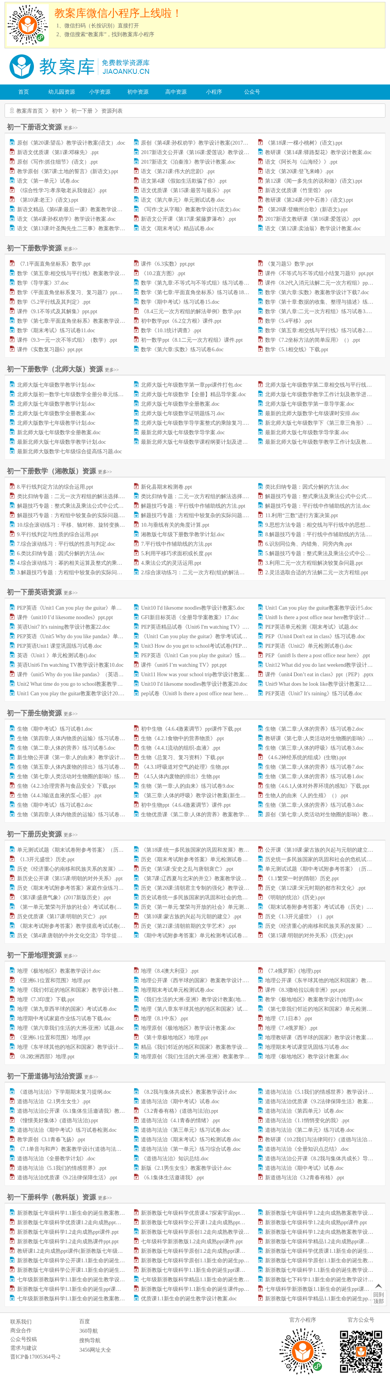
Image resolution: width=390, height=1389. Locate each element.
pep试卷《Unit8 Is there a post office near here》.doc (199, 693)
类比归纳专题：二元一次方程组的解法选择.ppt (71, 496)
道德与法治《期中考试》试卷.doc (180, 1101)
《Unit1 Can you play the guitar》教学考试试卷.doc (198, 636)
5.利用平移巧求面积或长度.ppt (176, 553)
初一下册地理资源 (42, 955)
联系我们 (21, 1322)
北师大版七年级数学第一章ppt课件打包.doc (191, 385)
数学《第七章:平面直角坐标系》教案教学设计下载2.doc (82, 321)
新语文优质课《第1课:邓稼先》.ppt (58, 152)
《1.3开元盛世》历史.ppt (46, 859)
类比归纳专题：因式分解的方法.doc (307, 487)
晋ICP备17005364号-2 (35, 1357)
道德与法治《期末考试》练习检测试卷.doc (191, 1139)
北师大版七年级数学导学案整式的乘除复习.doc (196, 423)
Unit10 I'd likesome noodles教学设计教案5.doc (193, 608)
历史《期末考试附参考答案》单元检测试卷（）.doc (201, 859)
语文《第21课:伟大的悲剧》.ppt (177, 171)
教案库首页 (29, 111)
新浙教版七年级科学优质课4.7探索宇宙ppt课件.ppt (200, 1213)
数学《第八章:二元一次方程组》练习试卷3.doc (319, 311)
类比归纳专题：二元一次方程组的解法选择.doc (196, 496)
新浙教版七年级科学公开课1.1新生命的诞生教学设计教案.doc (89, 1260)
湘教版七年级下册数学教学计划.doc (183, 534)
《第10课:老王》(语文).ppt (47, 200)
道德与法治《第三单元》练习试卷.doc (185, 1130)
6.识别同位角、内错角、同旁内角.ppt (308, 544)
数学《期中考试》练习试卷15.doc (180, 302)
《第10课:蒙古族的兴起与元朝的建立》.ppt (191, 916)
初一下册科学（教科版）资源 (59, 1197)
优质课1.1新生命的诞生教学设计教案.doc (189, 1298)
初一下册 (82, 111)
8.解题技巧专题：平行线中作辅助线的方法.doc (319, 534)
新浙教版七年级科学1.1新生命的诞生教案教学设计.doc (81, 1213)
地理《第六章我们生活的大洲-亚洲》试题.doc (70, 1028)
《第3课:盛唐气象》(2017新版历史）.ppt (64, 897)
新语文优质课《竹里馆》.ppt (298, 190)
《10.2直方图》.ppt (163, 273)
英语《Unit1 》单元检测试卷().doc (56, 655)
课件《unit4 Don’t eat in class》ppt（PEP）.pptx (319, 674)
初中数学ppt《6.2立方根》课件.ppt (181, 321)
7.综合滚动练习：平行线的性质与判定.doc (66, 544)
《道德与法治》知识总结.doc (175, 1158)
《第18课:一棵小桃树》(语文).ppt (303, 143)
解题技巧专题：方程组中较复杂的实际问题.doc (196, 515)
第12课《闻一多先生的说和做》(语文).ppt (313, 181)
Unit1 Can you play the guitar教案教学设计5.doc (318, 608)
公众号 (252, 92)
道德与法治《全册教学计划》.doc (56, 1158)
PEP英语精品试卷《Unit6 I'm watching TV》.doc (196, 627)
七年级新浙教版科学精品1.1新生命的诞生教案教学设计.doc (210, 1279)
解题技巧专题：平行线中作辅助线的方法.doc (317, 506)
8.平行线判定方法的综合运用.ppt (55, 487)
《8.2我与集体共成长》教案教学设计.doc (189, 1092)
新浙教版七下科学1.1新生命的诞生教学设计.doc (321, 1279)
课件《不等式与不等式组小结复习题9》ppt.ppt (319, 273)
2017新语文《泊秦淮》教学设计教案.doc (188, 162)
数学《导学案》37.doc (43, 283)
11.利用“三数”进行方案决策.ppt (301, 515)
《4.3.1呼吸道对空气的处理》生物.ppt (185, 767)
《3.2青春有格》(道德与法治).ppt (179, 1111)
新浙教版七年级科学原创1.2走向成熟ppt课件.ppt (197, 1251)
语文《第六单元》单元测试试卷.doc (183, 200)
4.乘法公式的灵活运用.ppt (171, 563)
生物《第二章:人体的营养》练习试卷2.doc (314, 729)
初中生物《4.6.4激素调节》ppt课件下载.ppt (191, 729)
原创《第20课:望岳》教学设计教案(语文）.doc (71, 143)
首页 (23, 92)
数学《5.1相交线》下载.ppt (296, 349)
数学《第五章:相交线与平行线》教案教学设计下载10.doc (83, 273)
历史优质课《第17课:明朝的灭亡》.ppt (62, 916)
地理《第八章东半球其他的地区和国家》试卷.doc (199, 1009)
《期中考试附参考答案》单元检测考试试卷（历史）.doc (207, 935)
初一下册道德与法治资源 (52, 1076)
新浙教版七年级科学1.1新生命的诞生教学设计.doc (323, 1270)
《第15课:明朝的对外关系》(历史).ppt (309, 935)
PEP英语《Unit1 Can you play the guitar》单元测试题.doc (82, 608)
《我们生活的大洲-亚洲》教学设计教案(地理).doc (199, 999)
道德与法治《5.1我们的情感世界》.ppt (62, 1168)
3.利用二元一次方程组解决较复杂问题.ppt (314, 563)
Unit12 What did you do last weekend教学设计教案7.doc (327, 665)
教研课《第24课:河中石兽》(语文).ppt (309, 200)
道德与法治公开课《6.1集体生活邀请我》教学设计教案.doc (86, 1111)
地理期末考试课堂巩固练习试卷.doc (307, 1047)
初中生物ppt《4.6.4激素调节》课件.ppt (185, 805)
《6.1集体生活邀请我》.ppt (172, 1177)
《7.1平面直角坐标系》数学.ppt (54, 264)
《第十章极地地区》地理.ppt (174, 1037)
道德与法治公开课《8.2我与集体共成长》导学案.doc (326, 1158)
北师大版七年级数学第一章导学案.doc (309, 404)
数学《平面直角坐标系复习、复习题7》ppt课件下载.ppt (82, 292)
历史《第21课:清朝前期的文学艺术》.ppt (188, 926)
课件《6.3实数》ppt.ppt (168, 264)
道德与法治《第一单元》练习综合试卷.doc (191, 1149)
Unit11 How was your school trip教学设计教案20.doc (199, 674)
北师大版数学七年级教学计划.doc (56, 423)
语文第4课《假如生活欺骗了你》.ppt (183, 181)
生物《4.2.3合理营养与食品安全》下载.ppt (66, 786)
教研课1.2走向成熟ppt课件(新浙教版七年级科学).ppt (77, 1251)
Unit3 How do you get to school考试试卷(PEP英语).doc (202, 646)
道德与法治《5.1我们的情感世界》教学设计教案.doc (326, 1092)
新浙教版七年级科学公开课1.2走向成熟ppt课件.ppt (200, 1222)
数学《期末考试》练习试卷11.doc (56, 330)
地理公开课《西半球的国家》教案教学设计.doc (196, 980)
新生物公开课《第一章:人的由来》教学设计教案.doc (78, 757)
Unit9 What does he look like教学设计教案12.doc (319, 684)
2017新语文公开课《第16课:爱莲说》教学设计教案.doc (205, 152)
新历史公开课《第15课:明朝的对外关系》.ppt (70, 878)
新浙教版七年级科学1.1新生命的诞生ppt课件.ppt (197, 1270)
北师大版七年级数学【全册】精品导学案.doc (193, 394)
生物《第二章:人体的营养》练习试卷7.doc (314, 767)
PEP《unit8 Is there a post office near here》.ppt (317, 655)
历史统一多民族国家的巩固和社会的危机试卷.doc (323, 859)
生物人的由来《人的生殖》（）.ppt (306, 795)
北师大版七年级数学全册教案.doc (180, 404)
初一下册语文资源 (42, 127)
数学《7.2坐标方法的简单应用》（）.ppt (312, 340)
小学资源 (99, 92)
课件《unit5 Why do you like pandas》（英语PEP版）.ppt (82, 674)
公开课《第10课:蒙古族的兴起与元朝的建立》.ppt (323, 850)
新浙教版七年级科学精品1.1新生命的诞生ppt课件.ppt (326, 1298)
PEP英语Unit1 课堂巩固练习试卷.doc (59, 646)
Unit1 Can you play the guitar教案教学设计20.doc (72, 693)
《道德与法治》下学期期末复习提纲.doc (64, 1092)
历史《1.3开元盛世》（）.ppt (299, 916)
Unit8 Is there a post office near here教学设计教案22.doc (327, 617)
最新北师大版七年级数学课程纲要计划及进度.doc (199, 442)
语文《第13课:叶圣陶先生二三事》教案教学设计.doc (78, 228)
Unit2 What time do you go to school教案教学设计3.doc (78, 684)
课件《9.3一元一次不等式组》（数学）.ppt (67, 340)
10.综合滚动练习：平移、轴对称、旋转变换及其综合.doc (83, 525)
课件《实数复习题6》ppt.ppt (50, 349)
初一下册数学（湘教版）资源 (59, 471)
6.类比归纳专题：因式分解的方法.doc (61, 553)
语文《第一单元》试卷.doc (48, 181)
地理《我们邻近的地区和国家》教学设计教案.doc (75, 990)
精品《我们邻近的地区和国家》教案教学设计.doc (199, 1047)
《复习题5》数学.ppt (289, 264)
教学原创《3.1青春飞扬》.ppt (51, 1139)
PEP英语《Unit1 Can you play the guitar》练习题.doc (200, 655)
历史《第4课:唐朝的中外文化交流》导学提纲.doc (74, 935)
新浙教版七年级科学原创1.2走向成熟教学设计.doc (199, 1232)
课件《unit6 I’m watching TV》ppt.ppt (184, 665)
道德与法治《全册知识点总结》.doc (307, 1149)
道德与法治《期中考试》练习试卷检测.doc (67, 1130)
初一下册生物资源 (42, 713)
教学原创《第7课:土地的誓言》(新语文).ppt (67, 171)
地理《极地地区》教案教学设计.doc (59, 971)
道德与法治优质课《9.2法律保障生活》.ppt (67, 1177)
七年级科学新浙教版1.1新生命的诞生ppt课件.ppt (321, 1289)
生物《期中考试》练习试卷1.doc (55, 729)
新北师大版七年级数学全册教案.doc (59, 432)
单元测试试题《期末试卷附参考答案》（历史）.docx (79, 850)
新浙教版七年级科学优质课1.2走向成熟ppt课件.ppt (76, 1222)
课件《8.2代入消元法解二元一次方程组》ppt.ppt (321, 283)
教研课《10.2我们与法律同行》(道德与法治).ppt (321, 1139)
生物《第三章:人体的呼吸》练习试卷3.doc (314, 748)
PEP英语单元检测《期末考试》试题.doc (311, 627)
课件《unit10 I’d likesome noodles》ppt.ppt (65, 617)
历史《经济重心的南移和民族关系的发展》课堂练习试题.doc (88, 869)
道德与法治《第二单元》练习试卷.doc (309, 1130)
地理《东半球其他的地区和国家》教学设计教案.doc (77, 1047)
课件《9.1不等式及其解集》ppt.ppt (57, 311)
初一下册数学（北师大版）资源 (63, 369)
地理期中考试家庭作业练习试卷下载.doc (64, 1018)
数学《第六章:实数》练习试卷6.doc (182, 349)
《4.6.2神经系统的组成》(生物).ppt (305, 757)
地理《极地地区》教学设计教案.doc (307, 1056)
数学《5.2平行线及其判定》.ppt (54, 302)
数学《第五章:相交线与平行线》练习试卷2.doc (319, 330)
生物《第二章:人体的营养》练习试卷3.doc (314, 805)
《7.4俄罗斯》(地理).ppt (293, 971)
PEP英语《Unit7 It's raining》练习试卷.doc (313, 693)
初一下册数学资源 (42, 248)
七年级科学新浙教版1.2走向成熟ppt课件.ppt (192, 1241)
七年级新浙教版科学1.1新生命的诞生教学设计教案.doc (81, 1279)
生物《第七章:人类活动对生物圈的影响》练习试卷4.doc (82, 776)
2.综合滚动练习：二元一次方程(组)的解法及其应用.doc (205, 572)
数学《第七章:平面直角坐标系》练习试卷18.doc (197, 292)
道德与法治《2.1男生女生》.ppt (54, 1101)
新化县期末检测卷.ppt (166, 487)
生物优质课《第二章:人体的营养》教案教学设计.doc (202, 814)
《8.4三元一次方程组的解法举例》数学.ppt (191, 311)
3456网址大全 (95, 1350)
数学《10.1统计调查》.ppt (171, 330)
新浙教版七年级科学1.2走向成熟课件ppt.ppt (68, 1241)
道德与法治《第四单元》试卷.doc (304, 1111)
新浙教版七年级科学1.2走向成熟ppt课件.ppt (316, 1222)
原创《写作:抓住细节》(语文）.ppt (57, 162)
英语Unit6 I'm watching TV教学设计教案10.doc (70, 665)
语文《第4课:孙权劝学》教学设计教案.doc (66, 219)
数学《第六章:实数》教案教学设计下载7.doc (317, 292)
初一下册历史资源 (42, 834)
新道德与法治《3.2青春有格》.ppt (304, 1177)
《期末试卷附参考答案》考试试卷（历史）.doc (320, 907)
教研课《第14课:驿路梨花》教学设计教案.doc (318, 152)
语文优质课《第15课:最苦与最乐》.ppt (185, 190)
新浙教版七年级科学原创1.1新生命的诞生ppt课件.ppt (202, 1260)
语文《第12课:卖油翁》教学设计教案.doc (313, 228)
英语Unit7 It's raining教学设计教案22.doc (63, 627)
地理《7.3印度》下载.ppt (46, 999)
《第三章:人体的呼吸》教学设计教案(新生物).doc (198, 795)
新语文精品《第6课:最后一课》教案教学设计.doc (74, 209)
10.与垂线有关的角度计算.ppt (175, 525)
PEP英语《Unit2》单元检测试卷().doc (308, 646)
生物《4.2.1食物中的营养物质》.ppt (182, 738)
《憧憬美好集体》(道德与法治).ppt (57, 1120)
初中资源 (138, 92)
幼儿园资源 (61, 92)
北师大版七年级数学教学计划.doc (56, 385)
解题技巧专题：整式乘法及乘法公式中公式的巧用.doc (80, 506)
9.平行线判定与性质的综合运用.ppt (58, 534)
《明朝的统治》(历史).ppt (295, 897)
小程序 (214, 92)
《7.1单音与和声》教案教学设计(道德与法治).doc (75, 1149)
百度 (84, 1321)
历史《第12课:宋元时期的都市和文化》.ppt (315, 888)
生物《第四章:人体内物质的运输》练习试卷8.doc (74, 814)
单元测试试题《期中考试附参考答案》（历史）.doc (325, 869)
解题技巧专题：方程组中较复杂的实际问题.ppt (71, 515)
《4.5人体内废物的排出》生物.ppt (180, 776)
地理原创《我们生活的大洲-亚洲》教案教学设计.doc (202, 1056)
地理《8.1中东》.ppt (164, 1018)
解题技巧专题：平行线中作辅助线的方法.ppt (193, 506)
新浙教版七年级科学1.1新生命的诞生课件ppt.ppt (197, 1289)
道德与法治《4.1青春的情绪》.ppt (180, 1120)
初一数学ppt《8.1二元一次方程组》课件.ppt (192, 340)
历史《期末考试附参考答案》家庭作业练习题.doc (75, 888)
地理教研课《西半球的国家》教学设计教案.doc (320, 1037)
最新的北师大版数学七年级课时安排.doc (312, 413)
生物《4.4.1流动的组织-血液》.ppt (180, 748)
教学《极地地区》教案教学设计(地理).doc (314, 999)
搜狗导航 (90, 1340)
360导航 (88, 1331)
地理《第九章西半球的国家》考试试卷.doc (67, 1009)
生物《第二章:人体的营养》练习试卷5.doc (66, 748)
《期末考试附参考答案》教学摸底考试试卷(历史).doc (79, 926)
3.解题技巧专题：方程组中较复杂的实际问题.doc (74, 572)
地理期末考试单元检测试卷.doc (177, 990)
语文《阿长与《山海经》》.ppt (301, 162)
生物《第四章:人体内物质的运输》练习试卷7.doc (74, 738)
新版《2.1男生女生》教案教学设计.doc (186, 1168)
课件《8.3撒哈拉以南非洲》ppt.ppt (305, 990)
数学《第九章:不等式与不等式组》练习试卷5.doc (198, 283)
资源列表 (112, 111)
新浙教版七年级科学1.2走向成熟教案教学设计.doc (323, 1213)
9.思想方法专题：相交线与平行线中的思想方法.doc (325, 525)
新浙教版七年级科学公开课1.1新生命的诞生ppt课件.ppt (81, 1270)
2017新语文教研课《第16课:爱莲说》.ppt (312, 219)
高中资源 (176, 92)
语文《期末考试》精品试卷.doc (177, 228)
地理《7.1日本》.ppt (288, 1018)
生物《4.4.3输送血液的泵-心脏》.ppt (59, 795)
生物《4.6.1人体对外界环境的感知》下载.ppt (317, 786)
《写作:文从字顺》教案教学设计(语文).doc (190, 209)
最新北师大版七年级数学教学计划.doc (61, 442)
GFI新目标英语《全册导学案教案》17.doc (189, 617)
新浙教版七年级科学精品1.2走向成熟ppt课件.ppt (321, 1241)
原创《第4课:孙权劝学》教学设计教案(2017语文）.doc (204, 143)
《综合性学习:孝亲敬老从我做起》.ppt (62, 190)
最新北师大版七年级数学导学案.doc (183, 432)
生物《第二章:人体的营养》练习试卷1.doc (314, 776)
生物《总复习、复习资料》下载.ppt (182, 757)
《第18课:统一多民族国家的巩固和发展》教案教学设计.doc (210, 850)
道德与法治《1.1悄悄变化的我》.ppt (307, 1120)
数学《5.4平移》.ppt (288, 321)
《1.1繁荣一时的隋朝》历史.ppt (302, 878)
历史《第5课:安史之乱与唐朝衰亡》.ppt (187, 869)
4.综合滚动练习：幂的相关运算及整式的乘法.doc (74, 563)
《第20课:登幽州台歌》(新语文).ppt (306, 209)
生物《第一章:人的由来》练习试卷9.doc (187, 786)
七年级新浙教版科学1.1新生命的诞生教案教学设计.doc (81, 1298)
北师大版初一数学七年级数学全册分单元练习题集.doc (80, 394)
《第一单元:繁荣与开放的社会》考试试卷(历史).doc (77, 907)
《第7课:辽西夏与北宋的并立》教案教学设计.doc (198, 878)
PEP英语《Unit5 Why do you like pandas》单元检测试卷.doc (85, 636)
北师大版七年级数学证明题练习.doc (183, 413)
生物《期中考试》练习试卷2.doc (55, 805)
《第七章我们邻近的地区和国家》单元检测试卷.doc (325, 1009)
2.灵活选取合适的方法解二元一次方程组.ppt (316, 572)
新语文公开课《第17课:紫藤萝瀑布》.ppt (188, 219)
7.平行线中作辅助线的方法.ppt (176, 544)
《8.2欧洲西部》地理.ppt (46, 1056)
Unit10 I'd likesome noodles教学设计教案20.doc (194, 684)
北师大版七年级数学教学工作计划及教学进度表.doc (325, 394)
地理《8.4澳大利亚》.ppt (169, 971)
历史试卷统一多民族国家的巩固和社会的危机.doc (199, 897)
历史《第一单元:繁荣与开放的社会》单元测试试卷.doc (205, 907)
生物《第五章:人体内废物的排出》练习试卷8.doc (74, 767)
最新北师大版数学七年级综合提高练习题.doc (69, 451)
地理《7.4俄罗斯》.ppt (291, 1028)
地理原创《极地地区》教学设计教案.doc (188, 1028)
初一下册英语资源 (42, 592)
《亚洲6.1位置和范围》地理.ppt (54, 980)
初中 (57, 111)
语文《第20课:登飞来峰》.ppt (299, 171)
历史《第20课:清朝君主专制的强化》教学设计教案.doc (205, 888)
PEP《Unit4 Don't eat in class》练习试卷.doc (315, 636)
